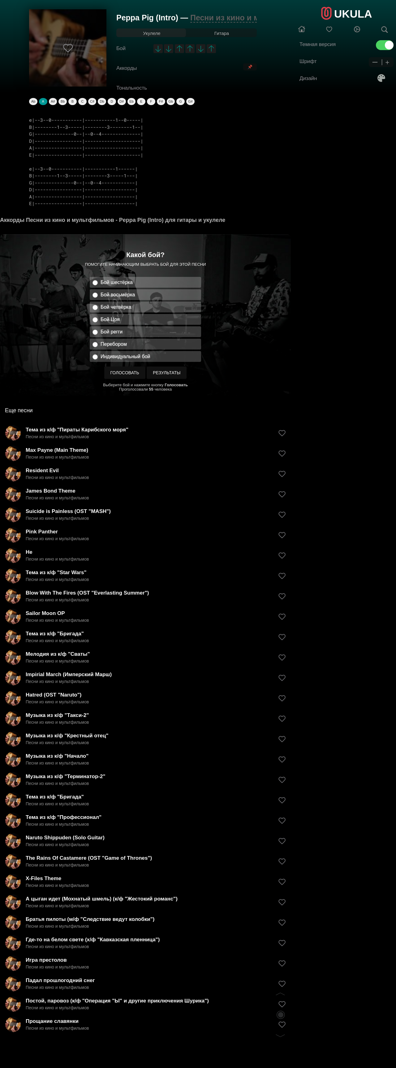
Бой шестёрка (117, 282)
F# (161, 101)
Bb (63, 101)
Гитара (221, 33)
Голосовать (124, 372)
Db (102, 101)
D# (121, 101)
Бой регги (112, 331)
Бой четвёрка (116, 307)
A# (53, 101)
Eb (131, 101)
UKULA (353, 14)
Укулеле (151, 33)
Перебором (114, 344)
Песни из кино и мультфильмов (251, 17)
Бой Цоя (110, 319)
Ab (33, 101)
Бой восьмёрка (118, 294)
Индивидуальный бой (125, 356)
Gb (171, 101)
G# (190, 101)
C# (92, 101)
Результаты (166, 372)
